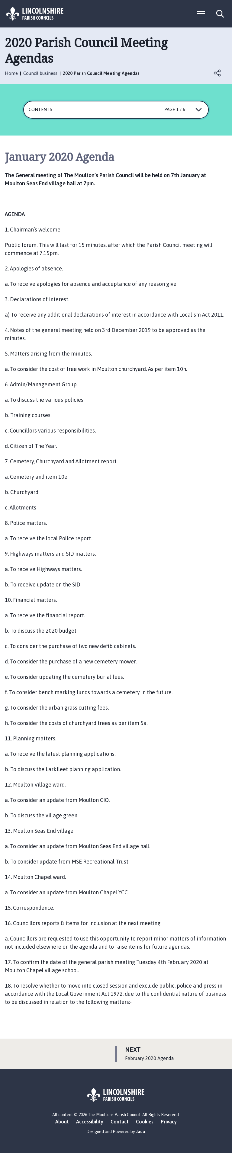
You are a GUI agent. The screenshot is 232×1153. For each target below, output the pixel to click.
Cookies (144, 1121)
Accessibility (89, 1121)
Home (11, 73)
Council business (40, 73)
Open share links (217, 73)
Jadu (140, 1131)
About (62, 1121)
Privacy (169, 1121)
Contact (120, 1121)
